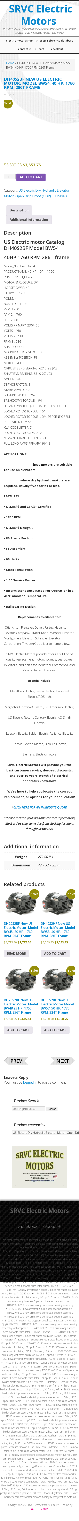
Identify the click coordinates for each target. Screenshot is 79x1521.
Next (62, 1060)
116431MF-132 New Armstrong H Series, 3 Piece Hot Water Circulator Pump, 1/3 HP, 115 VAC (40, 1274)
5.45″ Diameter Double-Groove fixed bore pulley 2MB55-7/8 (38, 1264)
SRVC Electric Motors (40, 15)
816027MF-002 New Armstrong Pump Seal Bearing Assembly (40, 1312)
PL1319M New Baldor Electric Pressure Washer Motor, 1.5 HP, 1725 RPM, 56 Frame (38, 1426)
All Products (59, 1263)
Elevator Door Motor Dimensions (25, 1247)
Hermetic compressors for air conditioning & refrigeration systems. (40, 1497)
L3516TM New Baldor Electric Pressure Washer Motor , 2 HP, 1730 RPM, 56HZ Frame (39, 1403)
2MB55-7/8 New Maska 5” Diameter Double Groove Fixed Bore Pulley (39, 1268)
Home (10, 63)
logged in (30, 1082)
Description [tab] (19, 210)
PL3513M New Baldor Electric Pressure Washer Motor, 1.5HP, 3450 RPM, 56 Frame (39, 1445)
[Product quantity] (10, 176)
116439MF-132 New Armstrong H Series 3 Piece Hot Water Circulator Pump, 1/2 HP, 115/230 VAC (41, 1284)
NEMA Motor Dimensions (62, 1259)
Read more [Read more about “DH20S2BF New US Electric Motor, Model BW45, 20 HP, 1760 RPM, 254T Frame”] (16, 953)
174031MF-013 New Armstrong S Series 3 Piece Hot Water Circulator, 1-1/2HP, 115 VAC (39, 1330)
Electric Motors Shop (37, 1263)
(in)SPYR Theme (60, 1505)
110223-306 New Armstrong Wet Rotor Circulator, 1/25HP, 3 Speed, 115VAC (39, 1353)
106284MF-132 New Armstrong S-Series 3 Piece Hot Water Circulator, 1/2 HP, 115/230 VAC (39, 1334)
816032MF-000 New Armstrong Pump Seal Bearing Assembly (40, 1316)
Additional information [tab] (29, 219)
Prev (16, 1060)
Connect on (28, 1225)
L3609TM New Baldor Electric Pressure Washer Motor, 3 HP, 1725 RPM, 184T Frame (39, 1406)
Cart (75, 1493)
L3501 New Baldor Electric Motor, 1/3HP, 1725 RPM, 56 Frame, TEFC (38, 1387)
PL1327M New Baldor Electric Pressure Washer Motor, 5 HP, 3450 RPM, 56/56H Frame (38, 1441)
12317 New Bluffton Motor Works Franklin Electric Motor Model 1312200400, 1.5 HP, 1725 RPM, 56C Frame (39, 1470)
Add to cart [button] (55, 953)
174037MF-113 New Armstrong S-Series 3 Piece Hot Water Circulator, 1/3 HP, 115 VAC (40, 1345)
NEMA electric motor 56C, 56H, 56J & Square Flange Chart (37, 1255)
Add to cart (31, 177)
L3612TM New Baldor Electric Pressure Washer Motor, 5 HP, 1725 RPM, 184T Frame (40, 1410)
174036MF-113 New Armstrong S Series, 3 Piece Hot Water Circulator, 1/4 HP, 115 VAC (39, 1376)
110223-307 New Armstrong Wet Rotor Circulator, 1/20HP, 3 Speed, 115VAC (40, 1357)
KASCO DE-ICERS (13, 1263)
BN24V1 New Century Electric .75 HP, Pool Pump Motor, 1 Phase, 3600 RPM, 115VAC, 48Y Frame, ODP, (38, 1491)
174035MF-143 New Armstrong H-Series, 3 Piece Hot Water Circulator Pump (42, 1299)
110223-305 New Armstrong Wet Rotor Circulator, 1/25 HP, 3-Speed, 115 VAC (39, 1349)
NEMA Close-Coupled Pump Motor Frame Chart (40, 1257)
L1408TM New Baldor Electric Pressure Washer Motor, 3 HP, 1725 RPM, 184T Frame (40, 1391)
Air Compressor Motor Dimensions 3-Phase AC (27, 1240)
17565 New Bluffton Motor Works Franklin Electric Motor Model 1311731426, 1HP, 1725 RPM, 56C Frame (39, 1476)
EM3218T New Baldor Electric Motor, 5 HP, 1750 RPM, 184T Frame (40, 1380)
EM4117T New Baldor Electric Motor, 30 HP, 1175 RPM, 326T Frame (40, 1384)
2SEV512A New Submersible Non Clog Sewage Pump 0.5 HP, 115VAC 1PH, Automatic (40, 1460)
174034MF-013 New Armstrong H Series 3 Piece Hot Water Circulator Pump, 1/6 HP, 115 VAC (39, 1295)
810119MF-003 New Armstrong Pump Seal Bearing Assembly (40, 1305)
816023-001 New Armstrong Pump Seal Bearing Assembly (40, 1309)
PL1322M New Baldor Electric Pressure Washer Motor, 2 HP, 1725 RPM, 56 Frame (40, 1430)
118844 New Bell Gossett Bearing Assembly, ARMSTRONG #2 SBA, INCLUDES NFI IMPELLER (38, 1464)
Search (52, 1108)
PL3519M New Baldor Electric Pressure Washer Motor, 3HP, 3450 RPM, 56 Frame (40, 1449)
